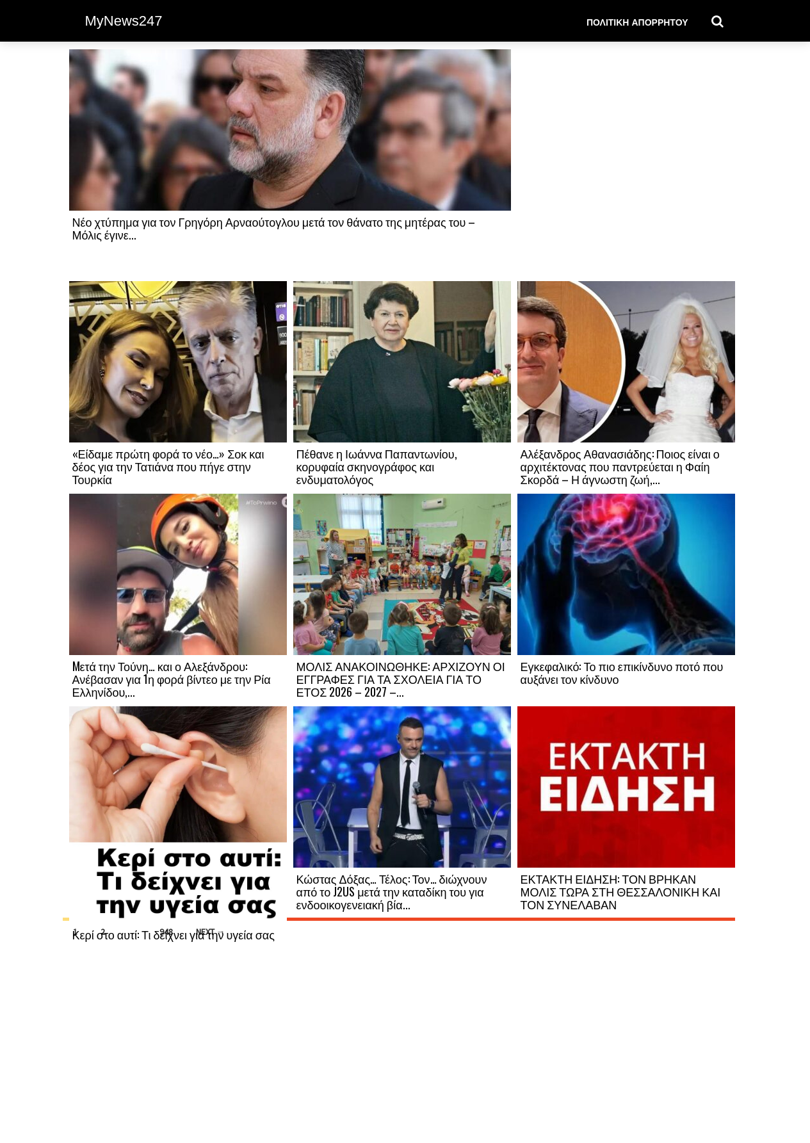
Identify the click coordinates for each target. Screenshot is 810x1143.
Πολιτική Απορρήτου (637, 21)
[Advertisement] (626, 164)
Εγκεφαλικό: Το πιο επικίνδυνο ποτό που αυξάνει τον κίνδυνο (622, 672)
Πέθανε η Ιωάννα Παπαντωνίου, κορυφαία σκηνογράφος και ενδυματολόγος (376, 466)
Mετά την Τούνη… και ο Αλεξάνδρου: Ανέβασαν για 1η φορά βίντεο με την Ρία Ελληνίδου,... (171, 679)
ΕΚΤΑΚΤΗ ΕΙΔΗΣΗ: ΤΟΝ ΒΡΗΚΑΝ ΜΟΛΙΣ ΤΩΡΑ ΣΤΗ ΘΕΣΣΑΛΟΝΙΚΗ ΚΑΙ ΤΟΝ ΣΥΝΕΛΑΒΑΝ (621, 891)
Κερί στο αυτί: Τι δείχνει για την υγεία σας (173, 934)
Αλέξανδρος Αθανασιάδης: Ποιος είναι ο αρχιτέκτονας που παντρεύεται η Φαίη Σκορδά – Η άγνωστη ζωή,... (620, 466)
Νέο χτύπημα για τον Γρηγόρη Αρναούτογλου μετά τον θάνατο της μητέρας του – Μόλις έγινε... (274, 228)
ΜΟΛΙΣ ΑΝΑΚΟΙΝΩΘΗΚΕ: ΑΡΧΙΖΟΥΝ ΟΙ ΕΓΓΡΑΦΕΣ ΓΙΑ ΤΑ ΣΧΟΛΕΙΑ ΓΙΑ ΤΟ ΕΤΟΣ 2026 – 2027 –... (400, 679)
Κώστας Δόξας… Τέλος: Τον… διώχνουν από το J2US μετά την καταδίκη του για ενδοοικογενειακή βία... (391, 891)
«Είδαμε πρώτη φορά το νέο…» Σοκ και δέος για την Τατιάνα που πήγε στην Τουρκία (168, 466)
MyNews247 (124, 21)
